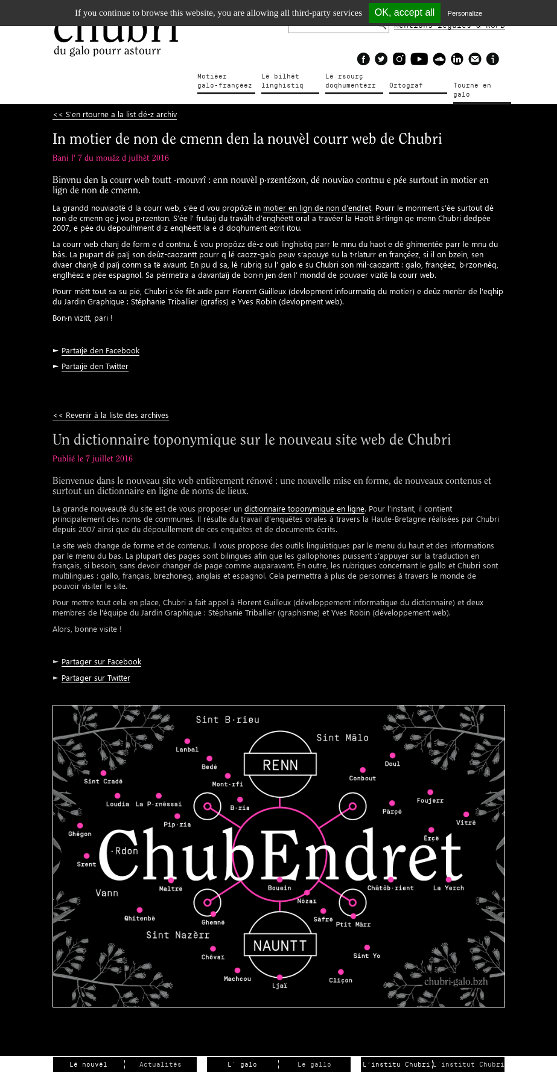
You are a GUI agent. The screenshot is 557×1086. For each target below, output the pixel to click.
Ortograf (406, 85)
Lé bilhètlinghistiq (282, 80)
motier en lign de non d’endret (317, 207)
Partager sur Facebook (101, 661)
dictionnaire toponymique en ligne (304, 508)
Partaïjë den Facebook (100, 350)
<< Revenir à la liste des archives (111, 415)
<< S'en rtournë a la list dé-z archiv (115, 114)
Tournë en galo (472, 90)
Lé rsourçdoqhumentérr (350, 80)
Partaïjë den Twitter (95, 366)
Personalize (465, 13)
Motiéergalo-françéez (224, 80)
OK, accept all (405, 12)
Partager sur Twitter (96, 677)
